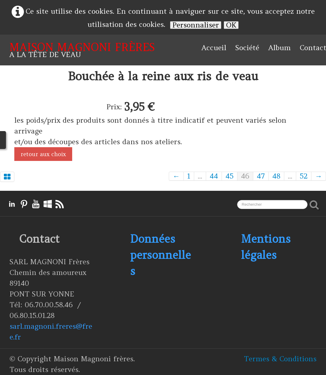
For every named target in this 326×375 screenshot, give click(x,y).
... (200, 176)
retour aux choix (43, 154)
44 (214, 176)
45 (229, 176)
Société (247, 47)
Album (279, 47)
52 (304, 176)
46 (245, 176)
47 (261, 176)
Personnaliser (195, 25)
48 (276, 176)
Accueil (213, 47)
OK (231, 25)
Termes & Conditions (280, 358)
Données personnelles (160, 255)
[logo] (82, 50)
